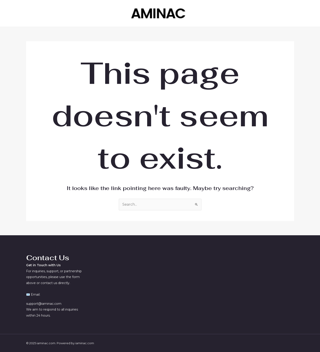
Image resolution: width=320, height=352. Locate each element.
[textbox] (55, 257)
